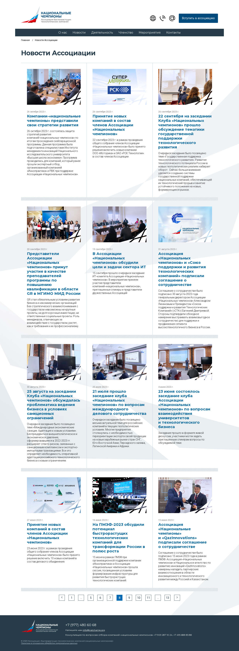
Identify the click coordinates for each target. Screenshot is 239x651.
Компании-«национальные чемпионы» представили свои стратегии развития (54, 120)
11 (148, 598)
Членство (126, 32)
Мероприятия (150, 32)
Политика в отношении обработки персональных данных (49, 643)
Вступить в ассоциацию (198, 18)
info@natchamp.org (94, 630)
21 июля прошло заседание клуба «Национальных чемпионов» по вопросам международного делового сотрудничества (119, 402)
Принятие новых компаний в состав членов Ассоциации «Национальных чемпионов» (113, 125)
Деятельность (102, 32)
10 (138, 598)
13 (167, 598)
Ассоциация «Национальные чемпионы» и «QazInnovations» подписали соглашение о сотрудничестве (182, 535)
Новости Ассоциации (46, 40)
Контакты (173, 32)
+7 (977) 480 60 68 (80, 625)
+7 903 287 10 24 (163, 634)
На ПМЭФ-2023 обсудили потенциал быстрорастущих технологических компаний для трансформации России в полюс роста (119, 537)
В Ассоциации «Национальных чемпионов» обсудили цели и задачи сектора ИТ (119, 260)
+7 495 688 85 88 (182, 634)
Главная (25, 40)
